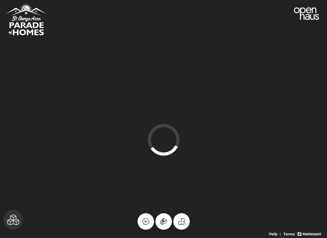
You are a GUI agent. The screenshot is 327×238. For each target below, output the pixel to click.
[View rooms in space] (13, 220)
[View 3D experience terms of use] (289, 233)
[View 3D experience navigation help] (275, 233)
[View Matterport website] (309, 233)
